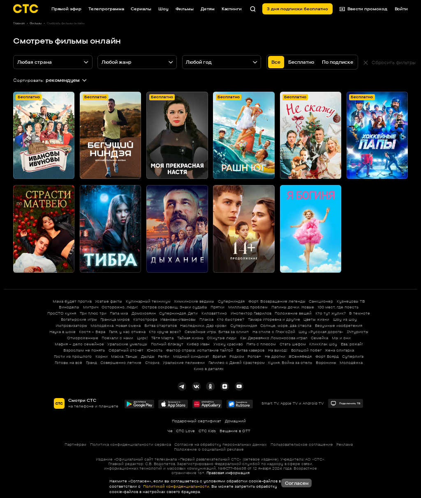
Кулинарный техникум (148, 301)
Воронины (326, 362)
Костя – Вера (92, 331)
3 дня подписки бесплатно (297, 8)
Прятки (217, 307)
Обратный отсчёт (126, 350)
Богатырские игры (79, 319)
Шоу (163, 8)
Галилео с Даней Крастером (236, 362)
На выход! (277, 350)
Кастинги (232, 8)
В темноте (359, 313)
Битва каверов (250, 350)
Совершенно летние (120, 362)
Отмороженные (82, 338)
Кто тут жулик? (330, 313)
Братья (219, 356)
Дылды (148, 356)
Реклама (344, 444)
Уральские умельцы (127, 344)
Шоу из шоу (345, 319)
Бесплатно (301, 62)
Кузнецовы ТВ (351, 301)
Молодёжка (351, 362)
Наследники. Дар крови (203, 325)
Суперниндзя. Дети (178, 313)
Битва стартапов (160, 325)
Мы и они (341, 338)
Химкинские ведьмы (194, 301)
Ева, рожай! (352, 344)
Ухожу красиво (228, 344)
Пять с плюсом (261, 344)
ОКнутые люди (221, 338)
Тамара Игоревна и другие (274, 319)
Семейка (319, 338)
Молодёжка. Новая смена (115, 325)
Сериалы (141, 8)
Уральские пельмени (184, 362)
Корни (101, 356)
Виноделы (69, 307)
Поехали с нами (117, 338)
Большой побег (306, 350)
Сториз (152, 362)
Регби (163, 356)
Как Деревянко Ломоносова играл (274, 338)
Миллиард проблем (248, 307)
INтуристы (357, 331)
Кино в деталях (209, 368)
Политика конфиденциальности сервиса (130, 444)
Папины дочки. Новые (292, 307)
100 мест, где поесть (338, 307)
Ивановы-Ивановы (178, 319)
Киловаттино (214, 313)
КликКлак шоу (323, 344)
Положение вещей (293, 313)
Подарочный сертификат (196, 421)
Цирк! (142, 338)
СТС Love (185, 431)
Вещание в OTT (235, 431)
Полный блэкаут (167, 344)
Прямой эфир (66, 8)
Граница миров (115, 319)
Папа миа (119, 313)
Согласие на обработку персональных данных (220, 444)
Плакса (206, 319)
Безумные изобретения (338, 325)
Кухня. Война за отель (290, 362)
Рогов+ (254, 356)
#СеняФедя (300, 356)
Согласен (296, 483)
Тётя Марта (162, 338)
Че (170, 431)
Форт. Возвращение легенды (276, 301)
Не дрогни (275, 356)
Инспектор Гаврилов (251, 313)
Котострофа (145, 319)
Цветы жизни (316, 319)
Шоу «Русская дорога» (320, 331)
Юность (154, 350)
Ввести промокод (364, 9)
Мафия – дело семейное (79, 344)
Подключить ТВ (345, 403)
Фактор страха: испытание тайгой (199, 350)
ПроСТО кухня (61, 313)
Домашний (235, 421)
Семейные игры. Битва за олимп (217, 331)
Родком (236, 356)
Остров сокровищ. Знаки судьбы (174, 307)
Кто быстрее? (230, 319)
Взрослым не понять (84, 350)
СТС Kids (207, 431)
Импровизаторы (71, 325)
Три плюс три (93, 313)
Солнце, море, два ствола (285, 325)
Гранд (91, 362)
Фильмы (185, 8)
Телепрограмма (106, 8)
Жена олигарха (339, 350)
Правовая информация (228, 472)
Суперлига (352, 356)
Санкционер (321, 301)
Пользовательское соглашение (302, 444)
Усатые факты (108, 301)
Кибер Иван (198, 344)
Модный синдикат (191, 356)
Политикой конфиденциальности (175, 486)
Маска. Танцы (124, 356)
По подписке (337, 62)
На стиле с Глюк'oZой (273, 331)
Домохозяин (144, 313)
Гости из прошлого (73, 356)
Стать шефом (293, 344)
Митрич (90, 307)
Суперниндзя (231, 301)
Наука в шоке (62, 331)
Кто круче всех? (165, 331)
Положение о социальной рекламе (209, 449)
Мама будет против (72, 301)
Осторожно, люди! (120, 307)
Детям (208, 8)
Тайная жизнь (190, 338)
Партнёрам (75, 444)
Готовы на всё (68, 362)
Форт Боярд (327, 356)
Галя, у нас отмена (127, 331)
